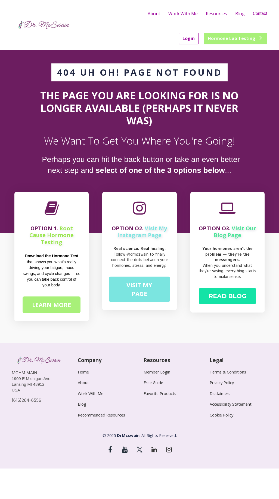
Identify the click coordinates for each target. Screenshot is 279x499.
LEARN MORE (51, 305)
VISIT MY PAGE (139, 289)
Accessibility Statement (231, 404)
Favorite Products (160, 393)
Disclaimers (220, 393)
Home (83, 372)
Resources (216, 14)
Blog (240, 14)
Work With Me (183, 14)
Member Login (157, 372)
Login (188, 38)
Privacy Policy (222, 382)
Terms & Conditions (228, 372)
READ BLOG (227, 296)
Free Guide (153, 382)
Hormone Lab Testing (235, 38)
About (154, 14)
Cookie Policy (221, 415)
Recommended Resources (101, 415)
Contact (260, 13)
